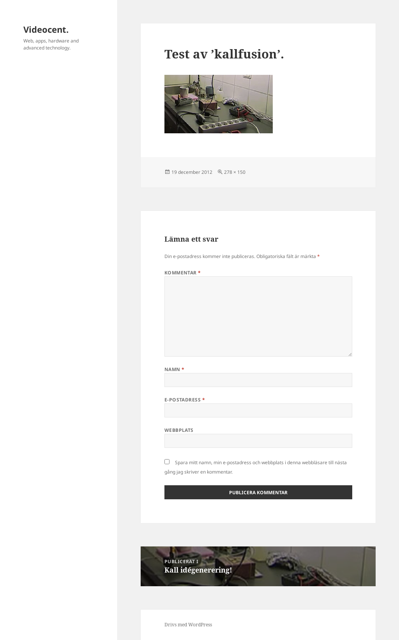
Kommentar (182, 272)
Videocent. (46, 29)
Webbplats (179, 430)
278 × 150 (234, 172)
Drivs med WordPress (188, 624)
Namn (174, 369)
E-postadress (184, 399)
